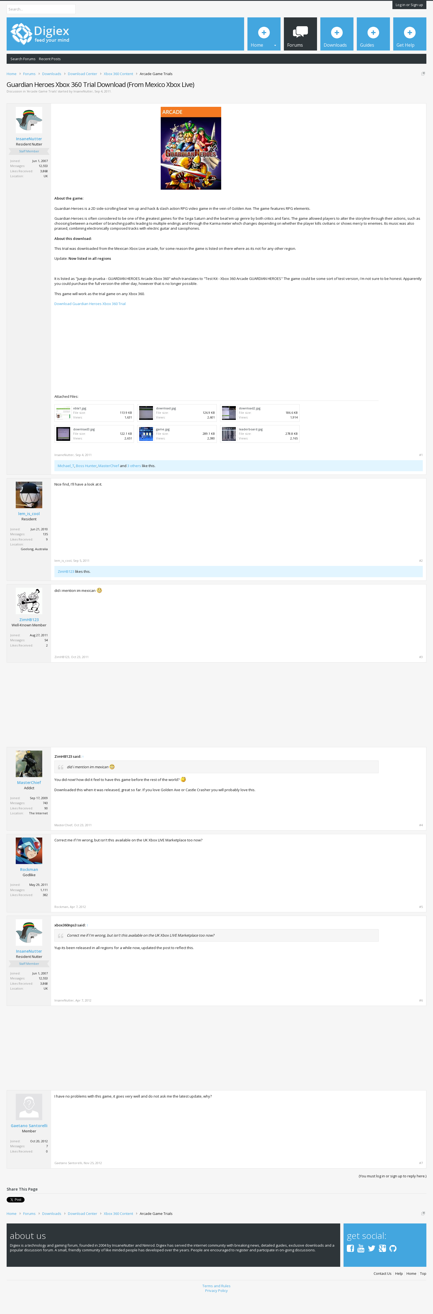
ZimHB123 (66, 590)
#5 (421, 926)
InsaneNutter (83, 110)
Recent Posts (50, 58)
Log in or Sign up (409, 4)
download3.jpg (84, 448)
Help (399, 1293)
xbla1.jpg (79, 427)
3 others (134, 484)
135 (45, 553)
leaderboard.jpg (251, 448)
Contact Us (383, 1293)
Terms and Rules (216, 1304)
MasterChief (108, 484)
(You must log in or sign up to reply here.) (392, 1195)
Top (423, 1293)
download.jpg (166, 427)
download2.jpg (249, 427)
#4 (421, 844)
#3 (421, 676)
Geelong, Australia (34, 568)
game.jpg (163, 448)
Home (411, 1293)
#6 (421, 1019)
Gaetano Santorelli (29, 1145)
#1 (421, 474)
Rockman (29, 888)
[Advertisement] (376, 164)
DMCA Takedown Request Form (157, 90)
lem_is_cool (29, 533)
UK (46, 195)
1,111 (44, 909)
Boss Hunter (86, 484)
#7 (421, 1182)
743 (45, 822)
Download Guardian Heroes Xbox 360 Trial (90, 322)
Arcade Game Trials (41, 110)
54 (46, 659)
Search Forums (23, 58)
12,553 (43, 185)
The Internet (38, 832)
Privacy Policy (216, 1309)
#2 (421, 580)
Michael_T (66, 484)
